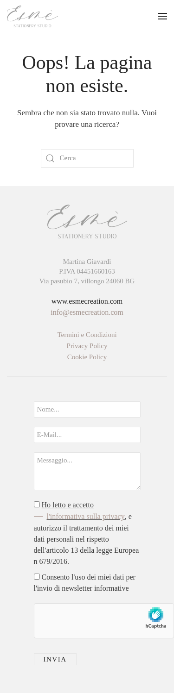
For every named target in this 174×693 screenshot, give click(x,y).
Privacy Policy (87, 346)
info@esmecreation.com (87, 312)
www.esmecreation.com (87, 301)
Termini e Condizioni (86, 334)
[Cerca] (87, 158)
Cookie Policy (87, 357)
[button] (162, 16)
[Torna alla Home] (32, 16)
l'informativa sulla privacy (86, 516)
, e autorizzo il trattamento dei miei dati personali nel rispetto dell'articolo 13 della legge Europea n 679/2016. (86, 533)
